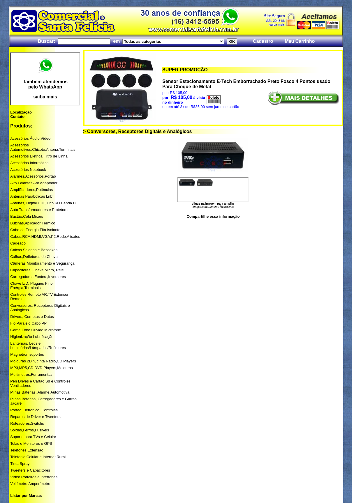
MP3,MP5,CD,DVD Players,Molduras (41, 368)
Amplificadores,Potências (31, 189)
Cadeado (18, 243)
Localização (21, 112)
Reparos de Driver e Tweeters (35, 417)
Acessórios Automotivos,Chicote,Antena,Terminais (42, 147)
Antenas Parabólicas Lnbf (31, 196)
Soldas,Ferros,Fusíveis (29, 430)
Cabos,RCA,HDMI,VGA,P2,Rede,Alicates (45, 236)
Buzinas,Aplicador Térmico (32, 223)
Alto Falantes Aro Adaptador (33, 183)
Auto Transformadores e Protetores (39, 210)
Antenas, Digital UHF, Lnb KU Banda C (43, 203)
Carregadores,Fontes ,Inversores (38, 276)
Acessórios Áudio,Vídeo (30, 138)
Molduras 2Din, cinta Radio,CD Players (43, 361)
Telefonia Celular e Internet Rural (38, 457)
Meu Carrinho (300, 41)
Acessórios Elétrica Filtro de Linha (39, 156)
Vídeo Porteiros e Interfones (33, 477)
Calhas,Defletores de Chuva (34, 256)
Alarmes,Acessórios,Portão (33, 176)
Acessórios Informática (29, 163)
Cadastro (263, 41)
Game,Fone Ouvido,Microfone (35, 330)
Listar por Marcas (26, 495)
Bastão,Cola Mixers (26, 216)
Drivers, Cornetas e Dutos (32, 316)
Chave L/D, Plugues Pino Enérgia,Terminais (31, 285)
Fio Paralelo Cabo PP (28, 323)
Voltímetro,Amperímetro (30, 483)
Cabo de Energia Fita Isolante (35, 230)
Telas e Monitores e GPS (31, 443)
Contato (17, 116)
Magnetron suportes (27, 354)
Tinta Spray (19, 463)
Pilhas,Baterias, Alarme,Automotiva (39, 392)
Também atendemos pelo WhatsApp (45, 84)
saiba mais (45, 96)
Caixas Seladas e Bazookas (33, 250)
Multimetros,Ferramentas (31, 374)
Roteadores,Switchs (27, 423)
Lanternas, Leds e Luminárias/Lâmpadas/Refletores (38, 345)
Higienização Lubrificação (31, 336)
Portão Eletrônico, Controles (34, 410)
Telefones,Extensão (26, 450)
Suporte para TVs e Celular (33, 437)
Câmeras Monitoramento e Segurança (42, 263)
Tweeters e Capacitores (30, 470)
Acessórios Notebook (28, 169)
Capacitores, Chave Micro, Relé (37, 270)
